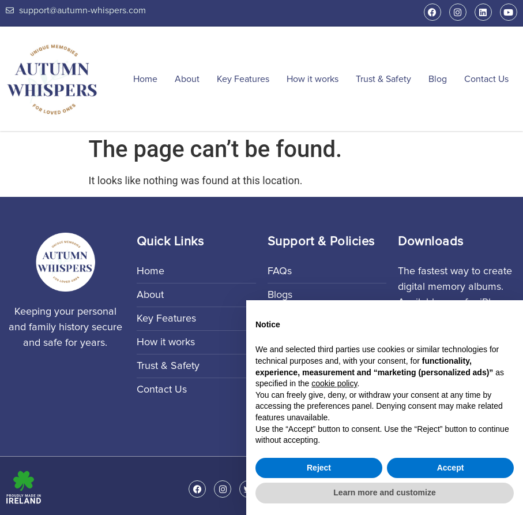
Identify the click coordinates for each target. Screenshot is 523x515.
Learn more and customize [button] (384, 492)
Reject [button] (319, 467)
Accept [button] (450, 467)
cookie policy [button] (334, 383)
